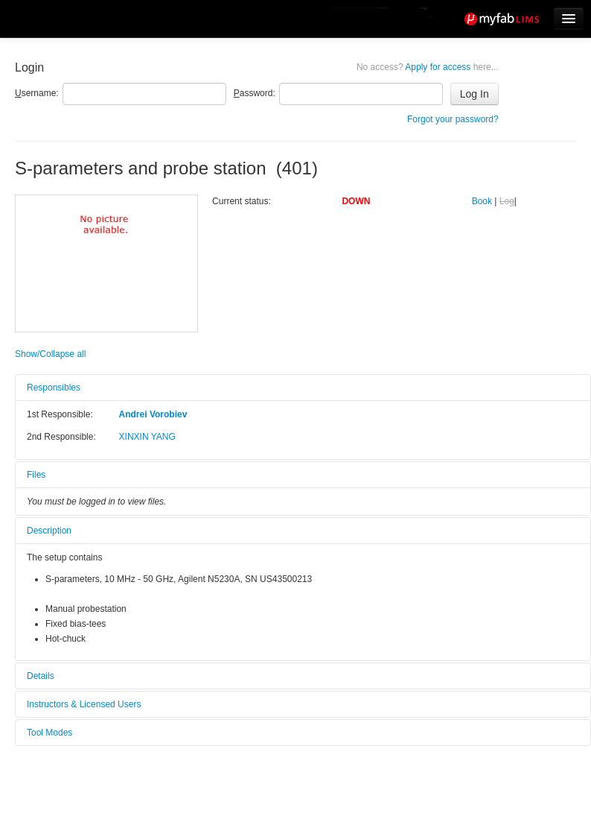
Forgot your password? (453, 119)
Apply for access (428, 67)
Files (36, 475)
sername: (37, 93)
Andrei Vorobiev (153, 414)
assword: (254, 93)
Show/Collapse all (50, 354)
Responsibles (53, 387)
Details (40, 676)
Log (506, 201)
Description (49, 530)
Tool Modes (49, 732)
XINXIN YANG (147, 437)
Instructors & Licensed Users (84, 704)
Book (482, 201)
